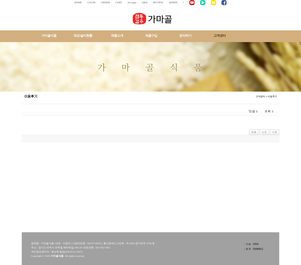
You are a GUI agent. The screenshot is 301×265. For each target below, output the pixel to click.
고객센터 (219, 35)
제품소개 (117, 35)
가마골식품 (48, 35)
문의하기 (185, 35)
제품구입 (151, 35)
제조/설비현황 (82, 35)
